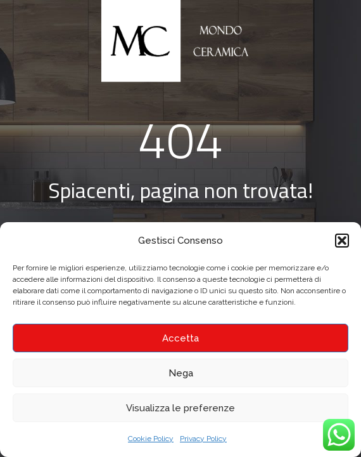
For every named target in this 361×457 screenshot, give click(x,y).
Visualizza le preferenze (180, 408)
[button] (342, 240)
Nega (180, 373)
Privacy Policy (203, 438)
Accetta (180, 338)
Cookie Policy (151, 438)
